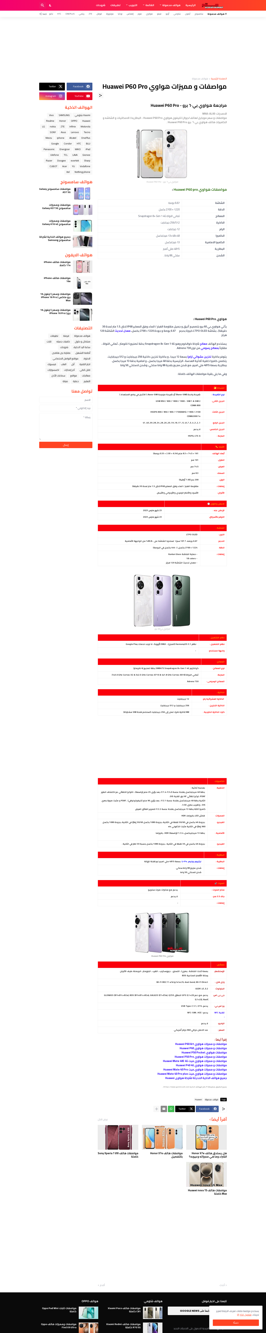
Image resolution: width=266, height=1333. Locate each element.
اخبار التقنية (84, 364)
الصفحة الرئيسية (219, 78)
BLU (88, 143)
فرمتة (66, 336)
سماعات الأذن (58, 375)
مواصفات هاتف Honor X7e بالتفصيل (166, 1155)
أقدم (102, 1285)
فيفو (159, 14)
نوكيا (120, 14)
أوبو (167, 14)
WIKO (78, 149)
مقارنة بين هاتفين (61, 353)
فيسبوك (52, 364)
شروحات (100, 5)
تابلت (49, 341)
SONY (53, 132)
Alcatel (72, 138)
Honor (62, 121)
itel (68, 172)
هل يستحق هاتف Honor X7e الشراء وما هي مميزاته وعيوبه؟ (208, 1155)
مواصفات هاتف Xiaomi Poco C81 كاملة (124, 1310)
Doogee (61, 160)
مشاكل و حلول (82, 341)
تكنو (51, 14)
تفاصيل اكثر (245, 1314)
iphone (60, 138)
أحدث (222, 1285)
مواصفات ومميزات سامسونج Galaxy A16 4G (56, 222)
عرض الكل (103, 1119)
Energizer (65, 149)
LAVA (75, 155)
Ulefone (54, 155)
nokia (53, 126)
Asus (63, 132)
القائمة (149, 5)
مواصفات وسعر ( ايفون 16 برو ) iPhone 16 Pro (55, 311)
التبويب (133, 5)
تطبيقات (115, 5)
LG (43, 126)
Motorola (85, 126)
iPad (88, 149)
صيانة (65, 381)
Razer (49, 160)
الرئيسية (190, 5)
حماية (76, 381)
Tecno (87, 132)
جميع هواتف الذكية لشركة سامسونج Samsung (55, 238)
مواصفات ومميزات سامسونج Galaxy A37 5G (56, 206)
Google (55, 143)
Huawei (198, 1099)
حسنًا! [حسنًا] (236, 1322)
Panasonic (49, 149)
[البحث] (42, 5)
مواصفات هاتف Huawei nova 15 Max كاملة (207, 1192)
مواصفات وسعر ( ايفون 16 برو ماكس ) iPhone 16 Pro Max (55, 297)
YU (73, 166)
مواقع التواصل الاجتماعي (65, 358)
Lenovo (75, 132)
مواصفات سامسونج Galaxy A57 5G (55, 190)
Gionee (86, 155)
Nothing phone (82, 172)
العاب (63, 364)
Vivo (51, 115)
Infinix (73, 126)
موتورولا (110, 14)
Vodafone (85, 166)
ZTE (90, 14)
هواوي (149, 14)
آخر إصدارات (69, 370)
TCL (66, 155)
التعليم (87, 381)
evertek (75, 160)
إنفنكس (130, 14)
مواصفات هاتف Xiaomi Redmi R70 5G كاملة (123, 1326)
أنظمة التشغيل (82, 353)
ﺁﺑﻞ (72, 364)
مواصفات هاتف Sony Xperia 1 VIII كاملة (118, 1155)
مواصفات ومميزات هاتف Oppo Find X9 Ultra (58, 1326)
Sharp (87, 160)
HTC (59, 14)
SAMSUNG (64, 115)
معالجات (86, 375)
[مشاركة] (100, 95)
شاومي (177, 14)
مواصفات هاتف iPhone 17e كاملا (57, 263)
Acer (64, 166)
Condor (68, 143)
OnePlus (69, 14)
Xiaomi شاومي (82, 115)
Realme (50, 121)
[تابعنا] (44, 14)
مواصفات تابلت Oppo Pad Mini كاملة (59, 1310)
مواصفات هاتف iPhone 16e (57, 279)
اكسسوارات (53, 370)
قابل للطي (85, 370)
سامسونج (199, 14)
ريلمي (81, 14)
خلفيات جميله (63, 341)
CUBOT (53, 166)
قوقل (99, 14)
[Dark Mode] (50, 5)
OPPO (74, 121)
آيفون (187, 14)
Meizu (49, 138)
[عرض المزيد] (156, 1109)
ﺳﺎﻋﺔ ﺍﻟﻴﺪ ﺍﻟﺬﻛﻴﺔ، (81, 347)
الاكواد (86, 358)
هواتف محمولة (171, 5)
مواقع (73, 375)
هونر (140, 14)
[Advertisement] (133, 47)
